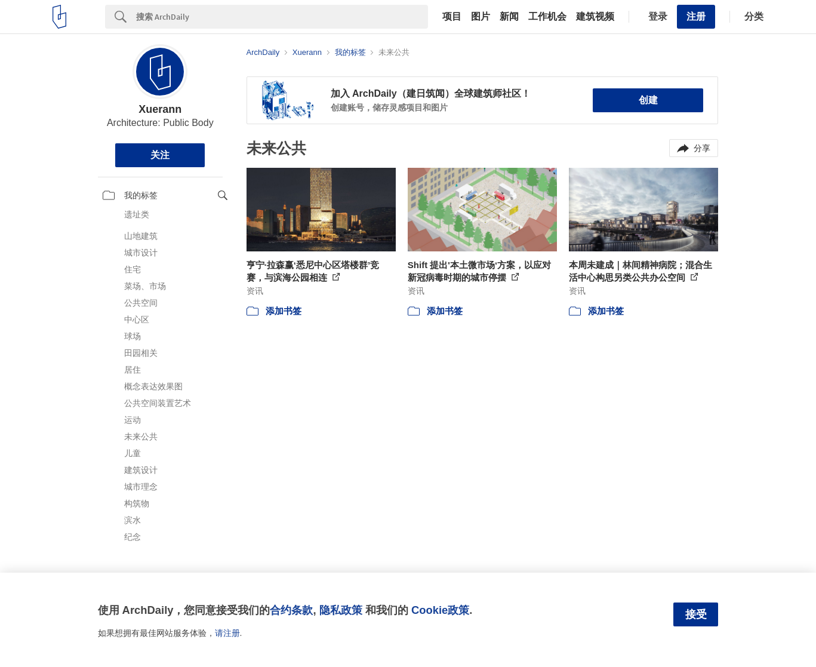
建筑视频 (595, 16)
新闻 (509, 16)
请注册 (227, 633)
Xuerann (159, 109)
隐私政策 (340, 610)
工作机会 (547, 16)
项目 (451, 16)
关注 (160, 155)
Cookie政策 (440, 610)
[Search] (282, 17)
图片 (480, 16)
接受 (696, 614)
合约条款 (291, 610)
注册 (696, 16)
